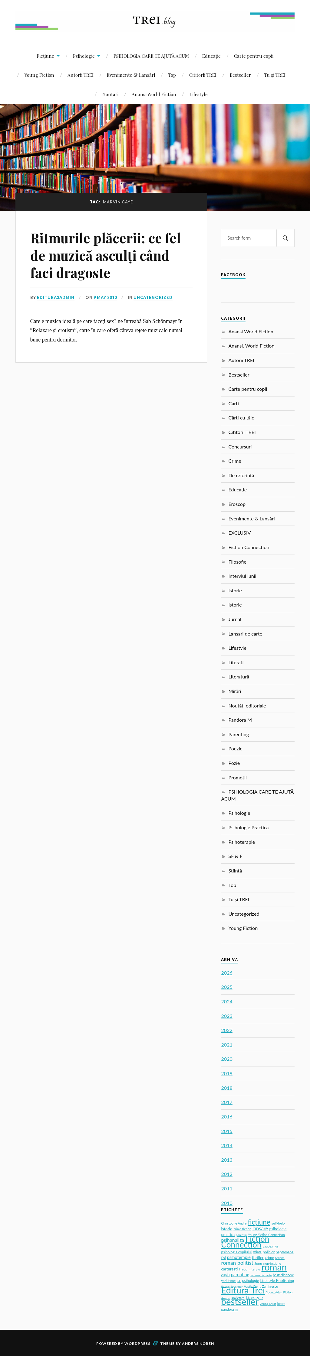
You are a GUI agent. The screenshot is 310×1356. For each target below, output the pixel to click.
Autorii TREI (81, 75)
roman (274, 1266)
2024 (226, 1001)
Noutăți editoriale (247, 705)
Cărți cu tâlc (241, 417)
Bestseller (240, 75)
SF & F (235, 856)
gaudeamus (271, 1246)
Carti (233, 403)
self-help (278, 1223)
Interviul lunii (242, 576)
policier (269, 1252)
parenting (240, 1274)
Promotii (237, 777)
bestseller (240, 1301)
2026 (226, 973)
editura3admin (55, 297)
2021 (226, 1044)
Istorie (235, 590)
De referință (241, 475)
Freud (243, 1269)
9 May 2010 (105, 297)
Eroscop (237, 504)
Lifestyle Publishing (277, 1280)
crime (269, 1257)
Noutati (110, 94)
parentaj (241, 1235)
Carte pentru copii (253, 56)
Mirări (234, 691)
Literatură (238, 676)
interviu (254, 1269)
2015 (226, 1131)
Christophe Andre (233, 1223)
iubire (281, 1304)
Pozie (234, 763)
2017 (226, 1102)
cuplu (225, 1275)
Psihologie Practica (248, 827)
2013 (226, 1160)
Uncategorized (153, 297)
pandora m (229, 1309)
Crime (234, 461)
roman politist (237, 1263)
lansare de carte (261, 1275)
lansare (260, 1228)
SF (239, 1281)
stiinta (257, 1252)
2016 (226, 1116)
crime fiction (242, 1229)
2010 (226, 1203)
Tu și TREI (274, 75)
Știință (235, 870)
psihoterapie (239, 1257)
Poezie (235, 748)
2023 (226, 1016)
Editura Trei (243, 1290)
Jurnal (234, 619)
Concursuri (240, 446)
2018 (226, 1088)
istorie (226, 1228)
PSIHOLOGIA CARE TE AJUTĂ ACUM (151, 56)
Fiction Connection (248, 547)
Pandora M (240, 720)
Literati (235, 662)
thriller (258, 1257)
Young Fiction (39, 75)
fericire (280, 1258)
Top (172, 75)
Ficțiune (45, 56)
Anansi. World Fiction (251, 345)
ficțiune (259, 1222)
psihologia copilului (236, 1252)
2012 (226, 1174)
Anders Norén (198, 1343)
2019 (226, 1073)
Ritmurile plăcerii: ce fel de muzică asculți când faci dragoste (105, 255)
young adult (268, 1304)
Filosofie (237, 562)
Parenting (238, 734)
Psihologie (84, 56)
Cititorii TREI (202, 75)
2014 (226, 1145)
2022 (226, 1030)
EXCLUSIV (239, 533)
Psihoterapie (241, 842)
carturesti (229, 1269)
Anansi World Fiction (154, 94)
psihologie (250, 1280)
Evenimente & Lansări (131, 75)
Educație (211, 56)
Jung (258, 1263)
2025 (226, 987)
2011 (226, 1188)
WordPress (137, 1343)
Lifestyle (199, 94)
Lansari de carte (245, 633)
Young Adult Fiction (279, 1292)
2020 (226, 1059)
